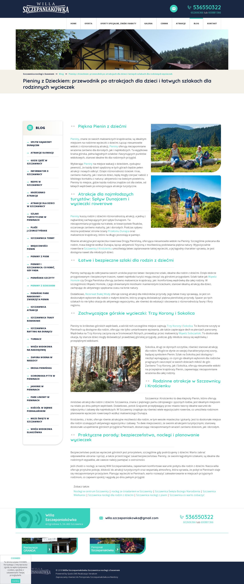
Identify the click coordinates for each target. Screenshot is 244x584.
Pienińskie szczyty (42, 277)
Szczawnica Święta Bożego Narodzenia (177, 491)
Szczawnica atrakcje (36, 308)
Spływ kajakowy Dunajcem (39, 143)
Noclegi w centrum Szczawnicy (91, 491)
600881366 (214, 12)
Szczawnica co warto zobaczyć (187, 495)
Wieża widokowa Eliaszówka (39, 431)
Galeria (148, 23)
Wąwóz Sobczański (190, 333)
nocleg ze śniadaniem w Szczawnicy (131, 491)
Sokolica (188, 326)
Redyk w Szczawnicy (34, 183)
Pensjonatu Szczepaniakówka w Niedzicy (98, 577)
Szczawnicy (90, 248)
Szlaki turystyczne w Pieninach (36, 216)
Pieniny (74, 139)
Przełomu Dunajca (118, 231)
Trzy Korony (174, 326)
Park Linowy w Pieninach (38, 399)
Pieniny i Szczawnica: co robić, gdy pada (41, 267)
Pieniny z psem (40, 256)
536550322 (207, 7)
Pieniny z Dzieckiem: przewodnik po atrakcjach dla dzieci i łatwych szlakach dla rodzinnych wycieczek (120, 73)
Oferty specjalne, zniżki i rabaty (118, 23)
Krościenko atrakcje (36, 194)
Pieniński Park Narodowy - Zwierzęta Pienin (38, 296)
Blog (196, 23)
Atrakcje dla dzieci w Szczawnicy (41, 205)
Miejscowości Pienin (37, 247)
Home (73, 23)
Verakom (93, 573)
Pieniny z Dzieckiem (43, 285)
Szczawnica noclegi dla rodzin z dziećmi (111, 495)
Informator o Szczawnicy (37, 173)
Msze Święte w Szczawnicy (38, 420)
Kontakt (212, 23)
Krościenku (105, 248)
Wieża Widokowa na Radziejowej (39, 348)
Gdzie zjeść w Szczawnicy (37, 162)
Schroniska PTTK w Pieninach (41, 377)
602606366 (197, 12)
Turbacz (36, 338)
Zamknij (15, 581)
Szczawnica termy (42, 238)
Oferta (88, 23)
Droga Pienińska (41, 368)
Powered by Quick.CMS (66, 573)
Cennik (164, 23)
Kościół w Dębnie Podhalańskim (39, 409)
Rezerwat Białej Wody (97, 294)
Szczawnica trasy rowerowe (40, 319)
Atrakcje (181, 23)
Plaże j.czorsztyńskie (37, 229)
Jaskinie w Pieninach (35, 388)
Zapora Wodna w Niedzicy (39, 359)
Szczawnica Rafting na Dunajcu (39, 330)
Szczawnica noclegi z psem (151, 495)
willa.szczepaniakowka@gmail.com (131, 518)
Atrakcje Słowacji (42, 152)
